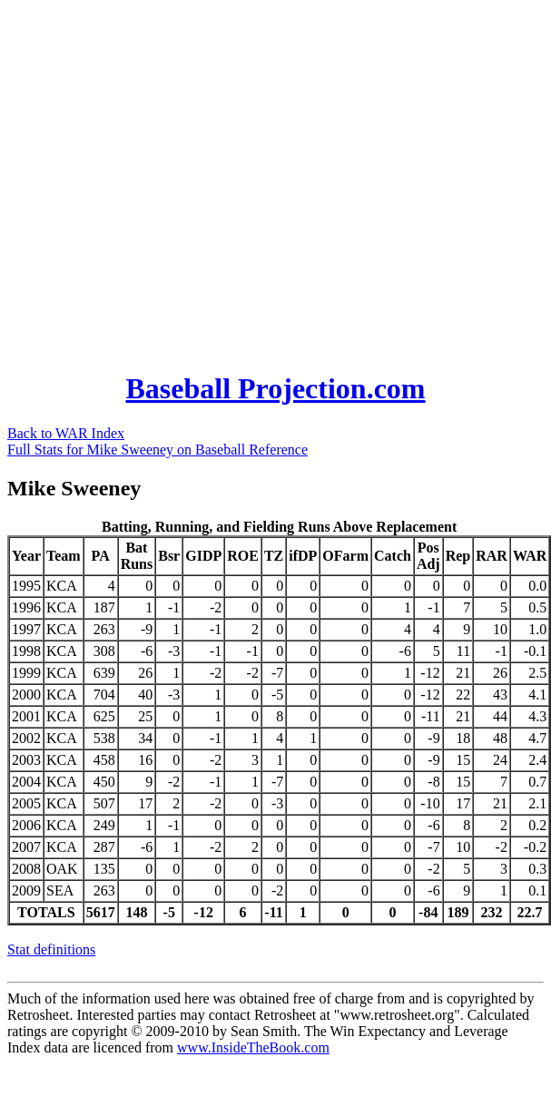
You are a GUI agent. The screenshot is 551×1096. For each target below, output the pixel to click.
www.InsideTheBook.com (253, 1047)
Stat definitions (51, 949)
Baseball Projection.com (275, 388)
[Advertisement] (173, 180)
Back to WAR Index (65, 433)
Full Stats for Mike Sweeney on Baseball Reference (157, 449)
